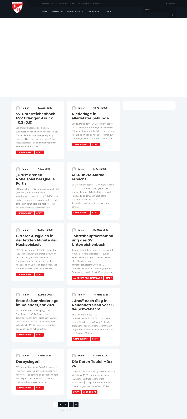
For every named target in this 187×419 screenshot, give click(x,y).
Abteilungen (75, 11)
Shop (109, 11)
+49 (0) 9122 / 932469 (65, 3)
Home (44, 11)
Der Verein (95, 11)
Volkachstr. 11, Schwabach (90, 3)
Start (39, 152)
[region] (93, 57)
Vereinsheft (89, 392)
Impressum (171, 3)
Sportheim (57, 11)
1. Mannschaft (25, 152)
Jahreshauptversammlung (87, 278)
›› (76, 404)
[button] (4, 57)
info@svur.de (46, 3)
